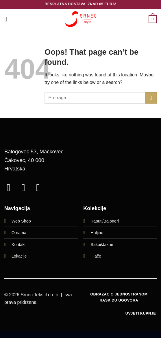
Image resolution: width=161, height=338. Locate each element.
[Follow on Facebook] (11, 187)
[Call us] (41, 187)
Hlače (95, 256)
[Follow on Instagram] (26, 187)
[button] (7, 19)
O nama (19, 232)
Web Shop (21, 221)
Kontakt (19, 244)
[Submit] (151, 98)
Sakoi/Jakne (101, 244)
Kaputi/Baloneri (104, 221)
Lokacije (19, 256)
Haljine (96, 232)
